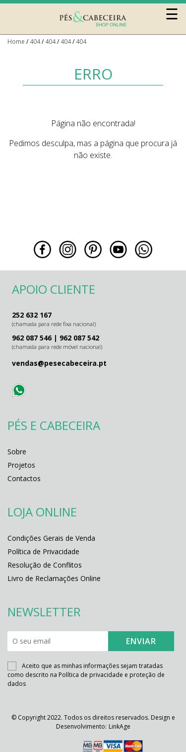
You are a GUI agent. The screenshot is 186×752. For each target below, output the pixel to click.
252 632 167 (32, 315)
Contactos (24, 478)
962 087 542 (79, 337)
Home (16, 41)
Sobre (16, 451)
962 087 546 (32, 337)
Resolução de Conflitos (44, 565)
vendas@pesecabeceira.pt (59, 363)
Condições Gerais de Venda (51, 538)
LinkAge (119, 726)
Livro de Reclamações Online (54, 578)
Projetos (21, 465)
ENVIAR (141, 641)
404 (35, 41)
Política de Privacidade (43, 551)
